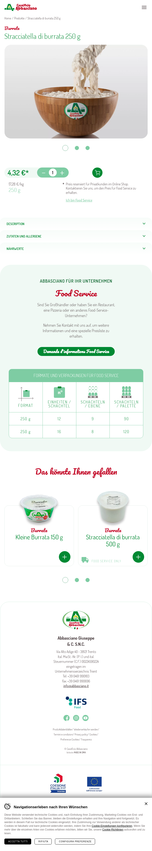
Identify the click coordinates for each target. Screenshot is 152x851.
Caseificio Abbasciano (20, 7)
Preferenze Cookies (69, 739)
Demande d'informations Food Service (76, 351)
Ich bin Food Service (79, 200)
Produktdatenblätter (62, 729)
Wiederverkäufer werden (86, 729)
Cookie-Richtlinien (112, 829)
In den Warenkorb (97, 172)
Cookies (93, 734)
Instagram (76, 718)
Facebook (66, 718)
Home (11, 844)
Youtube (85, 718)
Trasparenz (86, 739)
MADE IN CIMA (80, 752)
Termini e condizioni (63, 734)
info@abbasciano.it (76, 686)
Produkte (19, 18)
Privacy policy (81, 734)
